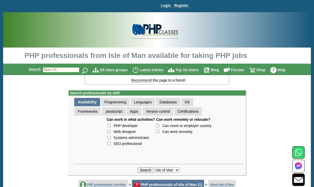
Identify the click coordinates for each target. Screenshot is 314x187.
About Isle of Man (222, 184)
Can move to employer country (187, 126)
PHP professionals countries (106, 184)
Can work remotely (177, 132)
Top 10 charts (191, 70)
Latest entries (156, 70)
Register (181, 5)
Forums (242, 70)
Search (30, 69)
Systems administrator (131, 138)
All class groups (118, 70)
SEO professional (128, 144)
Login (166, 5)
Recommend (141, 80)
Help (286, 70)
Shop (265, 70)
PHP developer (126, 126)
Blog (219, 70)
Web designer (125, 132)
